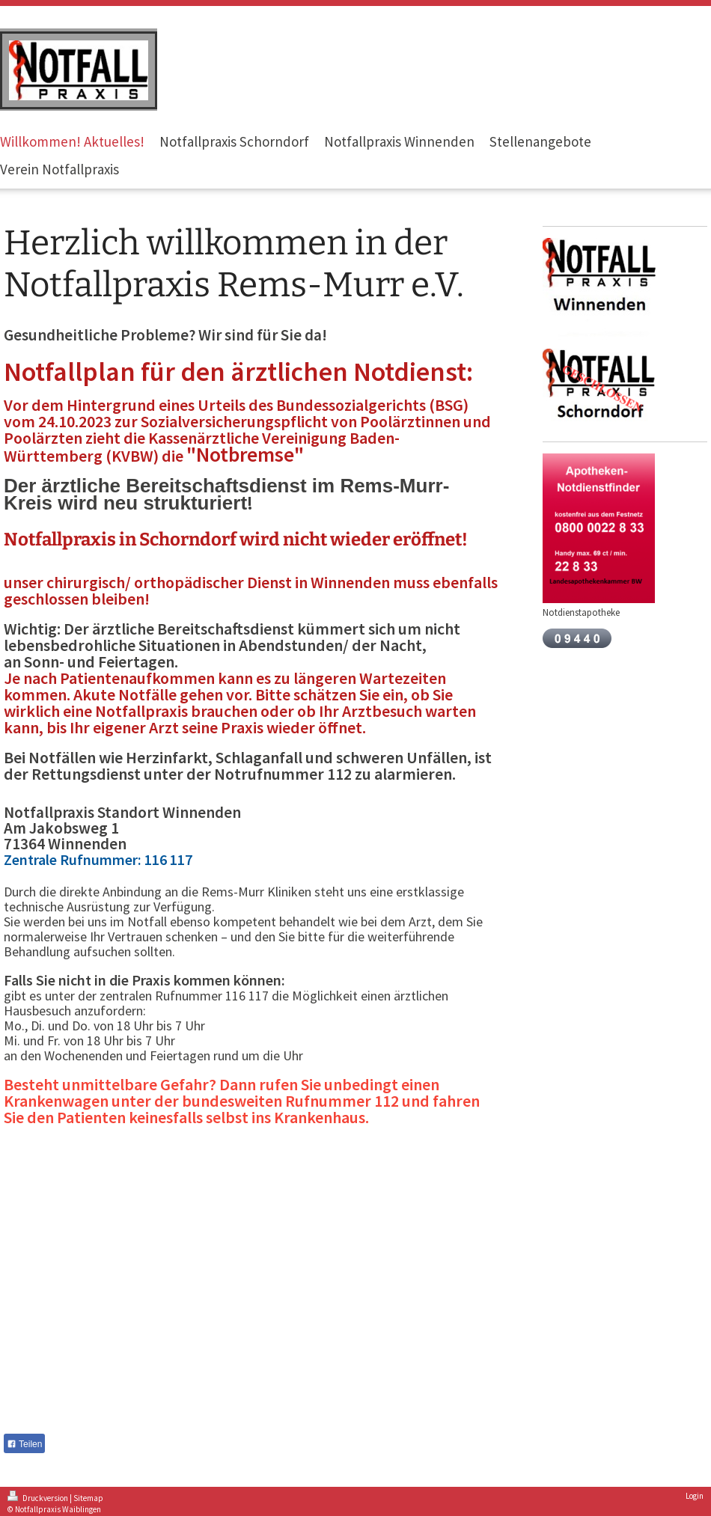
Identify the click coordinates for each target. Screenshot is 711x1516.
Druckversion (38, 1498)
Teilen (24, 1444)
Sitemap (88, 1498)
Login (695, 1496)
